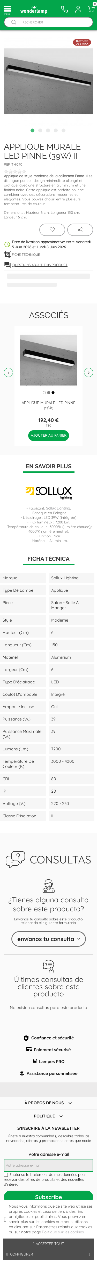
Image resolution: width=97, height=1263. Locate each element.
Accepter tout (48, 1243)
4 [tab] (56, 131)
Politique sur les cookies (63, 1232)
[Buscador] (14, 22)
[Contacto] (64, 9)
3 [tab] (48, 131)
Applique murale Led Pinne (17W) (49, 405)
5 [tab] (64, 131)
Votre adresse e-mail (48, 1154)
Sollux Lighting (58, 508)
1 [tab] (33, 131)
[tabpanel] (48, 81)
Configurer (48, 1254)
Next (88, 372)
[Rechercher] (53, 22)
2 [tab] (40, 131)
